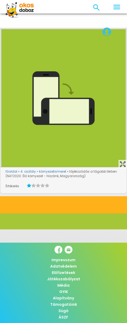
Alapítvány (63, 298)
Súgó (63, 310)
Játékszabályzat (63, 279)
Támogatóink (63, 304)
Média (63, 285)
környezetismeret (52, 171)
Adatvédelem (63, 266)
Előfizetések (63, 272)
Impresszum (63, 260)
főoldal (11, 171)
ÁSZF (63, 317)
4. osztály (28, 171)
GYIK (63, 291)
